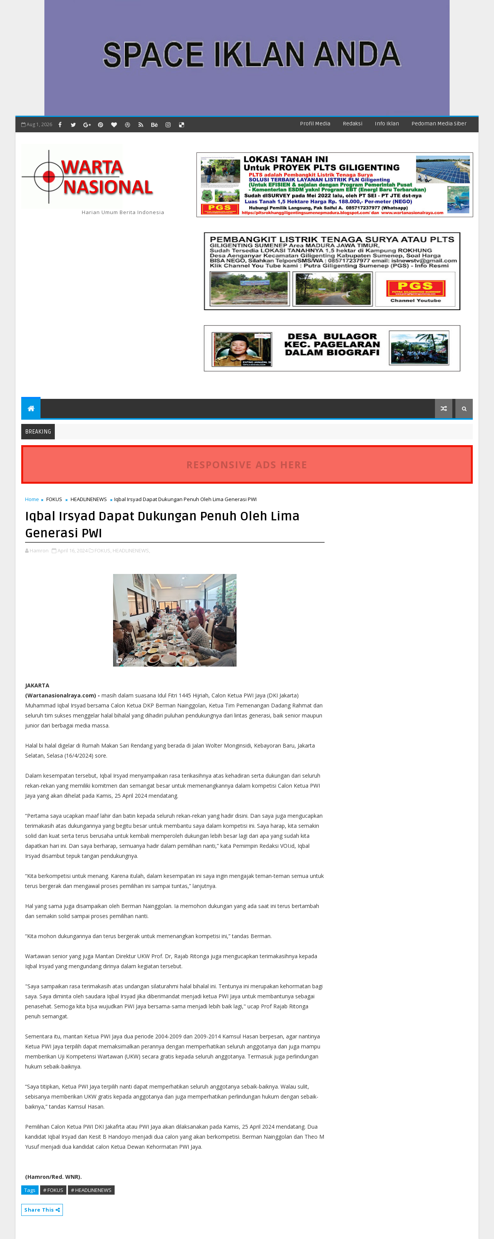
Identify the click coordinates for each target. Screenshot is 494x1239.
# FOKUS (53, 1190)
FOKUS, (103, 550)
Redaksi (352, 123)
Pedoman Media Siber (439, 123)
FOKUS (54, 499)
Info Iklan (387, 123)
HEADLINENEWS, (131, 550)
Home (32, 499)
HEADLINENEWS (89, 499)
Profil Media (315, 123)
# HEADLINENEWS (91, 1190)
